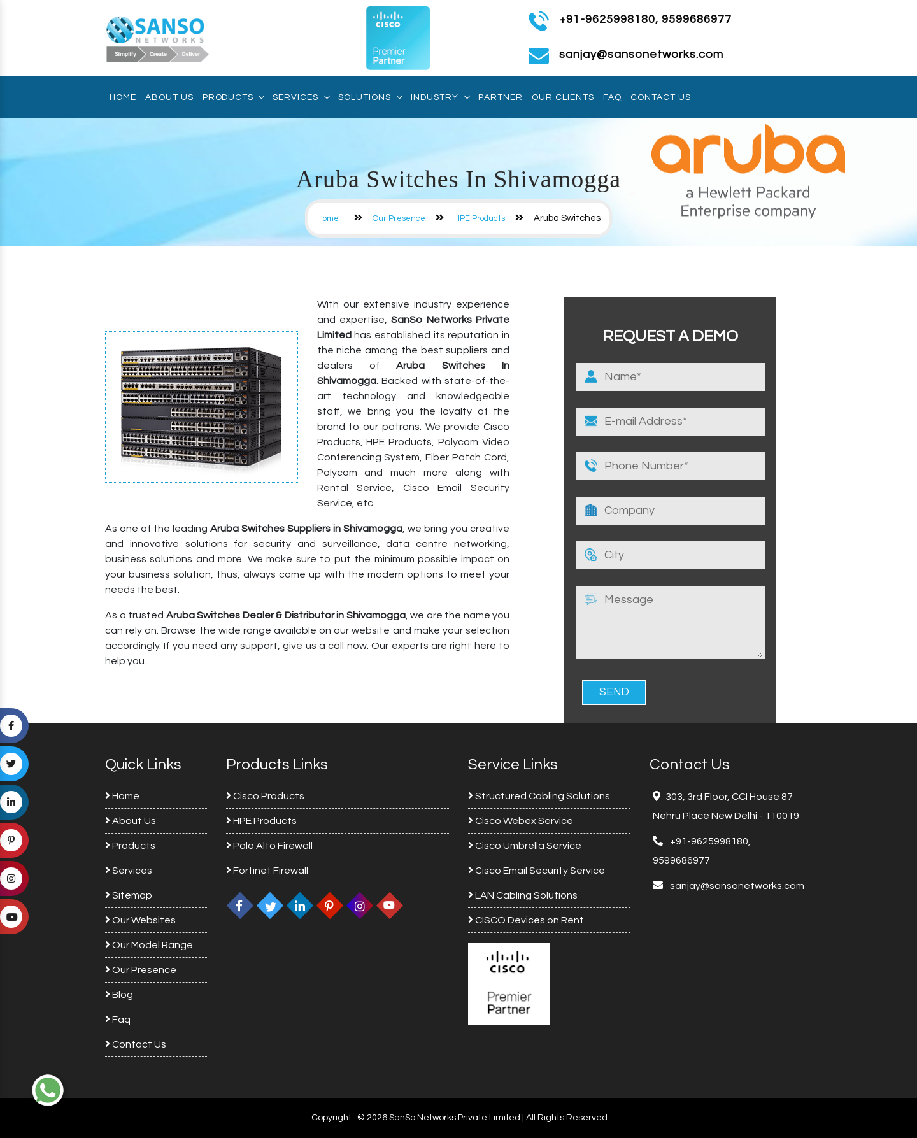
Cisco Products (265, 796)
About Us (169, 97)
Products (233, 97)
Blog (119, 995)
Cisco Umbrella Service (524, 846)
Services (301, 97)
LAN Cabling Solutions (523, 895)
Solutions (370, 97)
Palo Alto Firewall (269, 846)
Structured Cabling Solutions (539, 796)
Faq (612, 97)
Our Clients (563, 97)
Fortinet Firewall (267, 870)
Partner (500, 97)
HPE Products (479, 218)
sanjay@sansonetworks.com (736, 886)
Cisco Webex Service (520, 821)
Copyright (331, 1117)
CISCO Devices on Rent (526, 920)
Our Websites (140, 920)
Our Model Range (149, 945)
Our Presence (399, 218)
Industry (440, 97)
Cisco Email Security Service (536, 870)
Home (123, 97)
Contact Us (660, 97)
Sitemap (128, 895)
